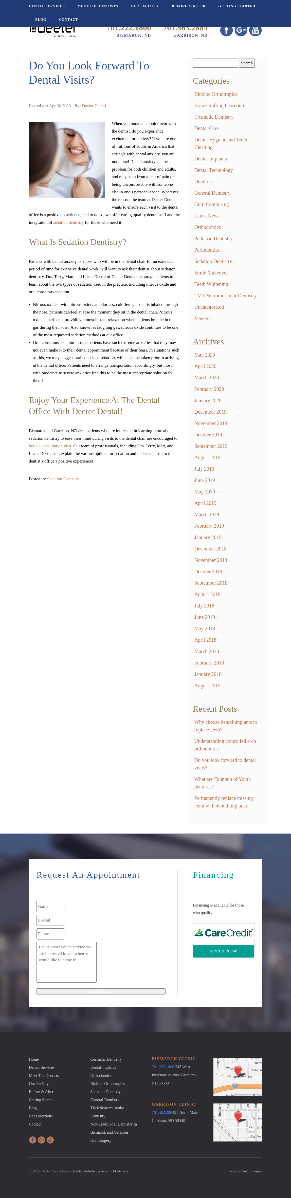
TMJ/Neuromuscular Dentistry (225, 295)
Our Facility (145, 6)
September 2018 (211, 583)
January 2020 (208, 400)
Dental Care (206, 128)
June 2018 (204, 617)
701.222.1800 (128, 27)
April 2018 (205, 640)
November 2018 (210, 560)
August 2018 (207, 594)
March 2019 (206, 514)
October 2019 (208, 434)
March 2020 (206, 377)
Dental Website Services (90, 1171)
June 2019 (204, 480)
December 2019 (210, 412)
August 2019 (207, 457)
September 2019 (211, 446)
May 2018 (204, 628)
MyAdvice (120, 1171)
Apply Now (224, 951)
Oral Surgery (101, 1140)
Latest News (207, 215)
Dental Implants (210, 158)
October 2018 (208, 571)
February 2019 (209, 526)
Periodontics (207, 250)
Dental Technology (213, 170)
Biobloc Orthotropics (215, 94)
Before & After (189, 6)
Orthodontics (207, 227)
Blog (40, 20)
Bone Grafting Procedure (219, 105)
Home (34, 1059)
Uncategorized (209, 307)
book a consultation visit (50, 446)
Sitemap (256, 1171)
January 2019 (208, 537)
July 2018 (204, 606)
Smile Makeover (211, 272)
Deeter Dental (94, 105)
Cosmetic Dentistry (214, 117)
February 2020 (209, 389)
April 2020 (205, 366)
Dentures (203, 181)
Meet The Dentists (98, 6)
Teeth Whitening (211, 284)
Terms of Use (237, 1171)
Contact (68, 20)
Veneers (202, 318)
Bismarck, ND (133, 35)
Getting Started (236, 6)
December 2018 (210, 548)
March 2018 (206, 651)
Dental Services (47, 6)
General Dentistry (212, 193)
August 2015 (207, 685)
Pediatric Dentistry (213, 238)
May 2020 (204, 355)
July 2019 (204, 469)
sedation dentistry (68, 222)
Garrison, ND (190, 35)
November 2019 (210, 423)
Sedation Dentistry (63, 478)
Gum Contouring (211, 204)
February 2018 (209, 663)
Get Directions (41, 1116)
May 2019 (204, 491)
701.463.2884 (185, 27)
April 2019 (205, 503)
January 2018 (208, 674)
